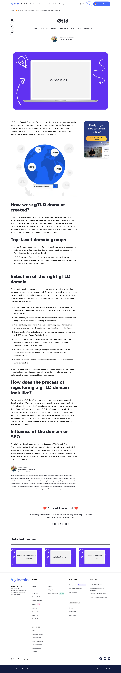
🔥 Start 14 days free (101, 4)
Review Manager (37, 600)
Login (89, 4)
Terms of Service (16, 669)
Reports (36, 604)
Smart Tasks (35, 615)
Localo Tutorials (36, 648)
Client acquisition (56, 593)
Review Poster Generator (97, 594)
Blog (33, 630)
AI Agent (50, 590)
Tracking (34, 586)
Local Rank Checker (96, 585)
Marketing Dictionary (38, 641)
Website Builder (36, 619)
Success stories (36, 638)
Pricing (61, 4)
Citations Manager (37, 612)
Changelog (35, 652)
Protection (35, 593)
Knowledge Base (37, 645)
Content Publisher (37, 597)
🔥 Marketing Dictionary (22, 10)
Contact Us (72, 611)
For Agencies (77, 585)
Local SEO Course (37, 634)
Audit (33, 590)
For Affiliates (73, 592)
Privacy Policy (26, 669)
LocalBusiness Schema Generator (97, 589)
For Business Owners (75, 589)
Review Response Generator (98, 597)
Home (12, 10)
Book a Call (72, 615)
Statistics (50, 586)
